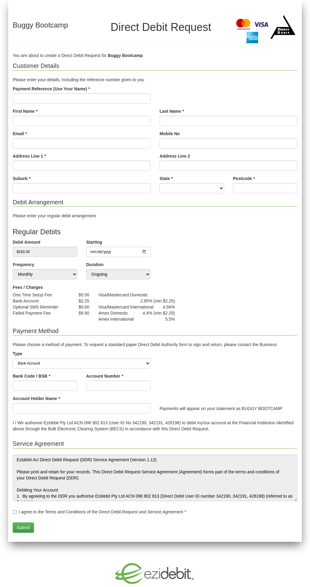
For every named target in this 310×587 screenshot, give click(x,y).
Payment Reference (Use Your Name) (51, 88)
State (166, 178)
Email (20, 133)
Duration (95, 264)
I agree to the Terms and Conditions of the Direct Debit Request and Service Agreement (102, 511)
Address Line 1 (29, 156)
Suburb (21, 178)
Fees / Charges (28, 287)
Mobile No (170, 133)
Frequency (23, 264)
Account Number (104, 376)
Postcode (244, 178)
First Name (25, 111)
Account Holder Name (36, 398)
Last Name (172, 111)
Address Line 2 (175, 156)
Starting (94, 242)
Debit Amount (26, 242)
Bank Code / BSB (31, 376)
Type (17, 353)
